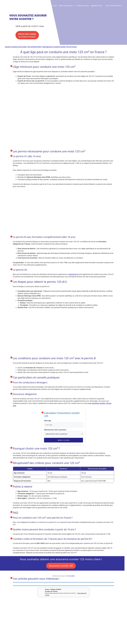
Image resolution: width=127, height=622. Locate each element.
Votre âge (47, 421)
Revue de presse (35, 611)
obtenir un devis (63, 440)
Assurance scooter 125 (61, 566)
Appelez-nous (96, 5)
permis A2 (73, 274)
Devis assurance (66, 5)
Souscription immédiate (28, 36)
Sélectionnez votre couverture (55, 430)
